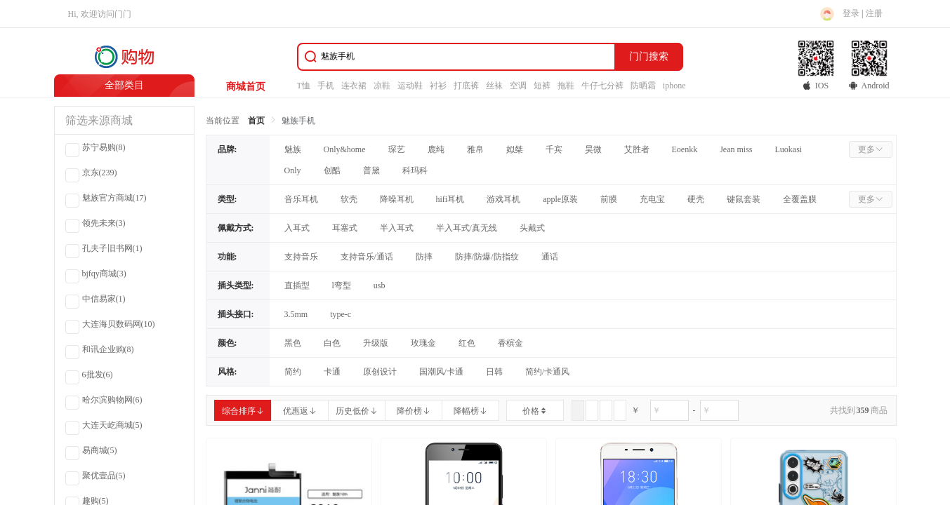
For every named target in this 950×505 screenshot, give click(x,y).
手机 (325, 85)
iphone (674, 85)
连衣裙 (354, 85)
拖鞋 (566, 85)
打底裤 (466, 85)
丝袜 (494, 85)
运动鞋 (410, 85)
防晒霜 (643, 85)
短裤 (542, 85)
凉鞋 (382, 85)
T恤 (303, 85)
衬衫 (438, 85)
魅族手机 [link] (298, 121)
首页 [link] (256, 121)
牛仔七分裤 (602, 85)
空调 (518, 85)
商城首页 (245, 86)
